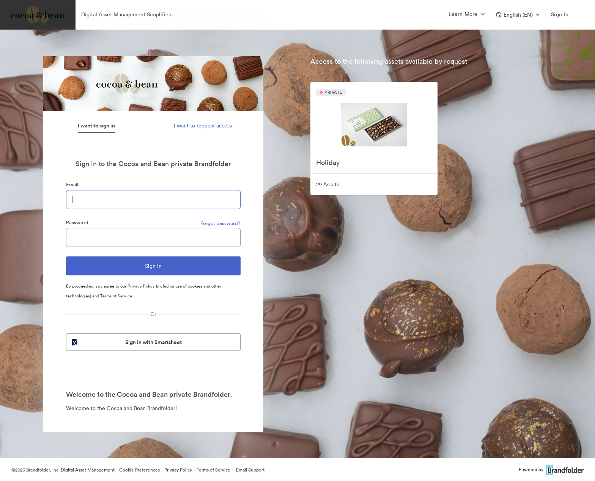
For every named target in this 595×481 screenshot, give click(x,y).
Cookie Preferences (139, 470)
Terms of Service (116, 296)
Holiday (328, 162)
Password (77, 222)
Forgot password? (220, 223)
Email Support (249, 470)
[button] (517, 15)
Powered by (551, 469)
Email (72, 184)
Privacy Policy (141, 286)
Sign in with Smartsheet (126, 342)
